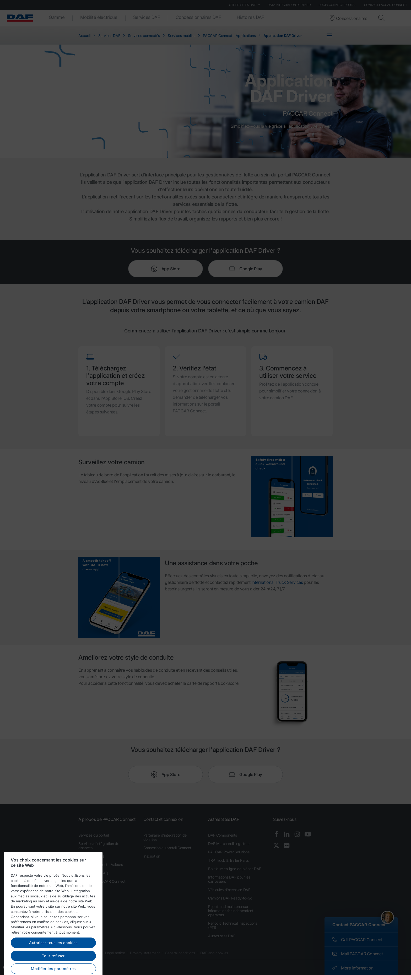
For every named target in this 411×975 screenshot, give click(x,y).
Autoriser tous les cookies (53, 966)
